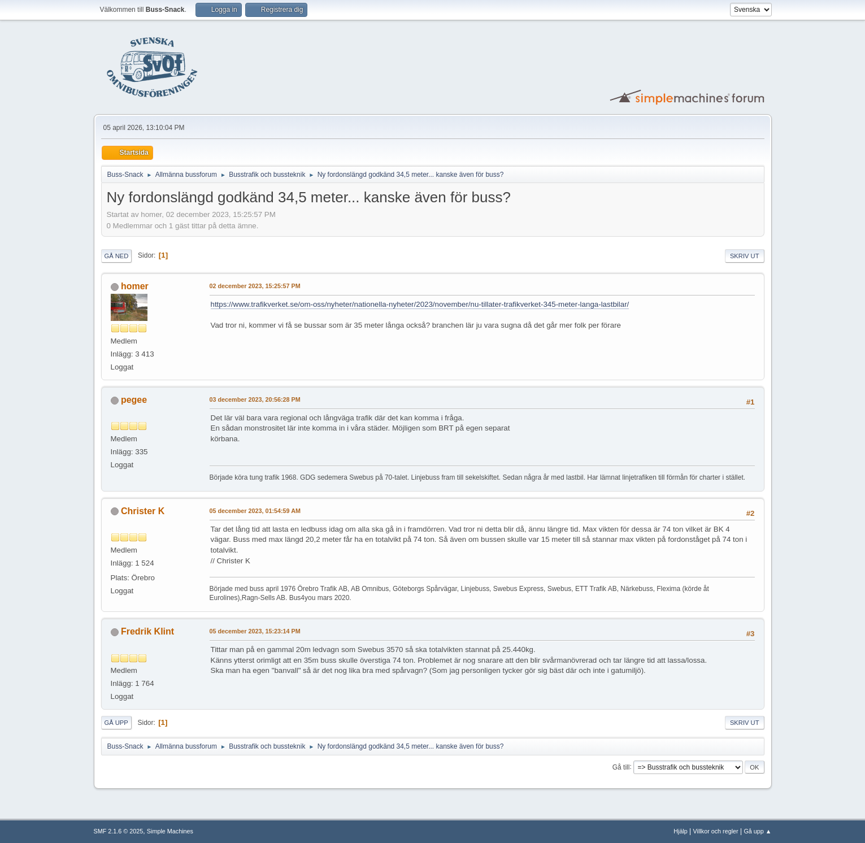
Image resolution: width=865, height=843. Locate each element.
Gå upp (116, 722)
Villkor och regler (715, 831)
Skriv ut (744, 256)
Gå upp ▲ (757, 831)
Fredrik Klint (147, 631)
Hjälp (680, 831)
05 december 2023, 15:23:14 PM (255, 631)
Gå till (621, 767)
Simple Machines (170, 831)
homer (135, 286)
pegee (134, 400)
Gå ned (117, 256)
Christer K (142, 511)
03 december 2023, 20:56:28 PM (255, 399)
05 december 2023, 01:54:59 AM (255, 510)
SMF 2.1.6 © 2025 (119, 831)
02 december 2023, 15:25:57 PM (255, 286)
